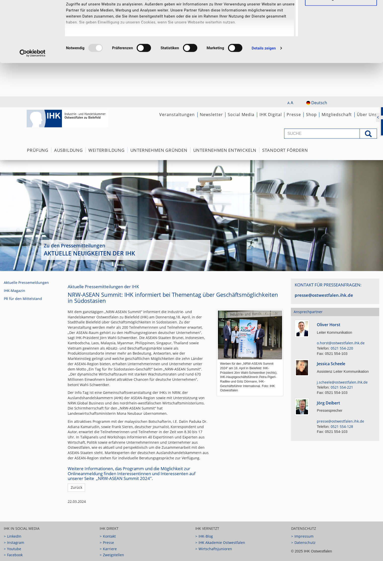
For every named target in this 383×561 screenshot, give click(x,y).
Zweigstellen (113, 554)
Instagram (15, 542)
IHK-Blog (206, 536)
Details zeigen (264, 81)
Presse (294, 114)
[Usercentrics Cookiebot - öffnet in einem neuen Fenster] (33, 86)
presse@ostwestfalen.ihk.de (324, 295)
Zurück (76, 487)
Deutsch (316, 102)
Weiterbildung (106, 150)
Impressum (304, 536)
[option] (191, 215)
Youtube (14, 548)
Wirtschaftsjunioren (215, 548)
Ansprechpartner (308, 311)
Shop (311, 114)
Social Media (241, 114)
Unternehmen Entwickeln (225, 150)
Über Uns (367, 114)
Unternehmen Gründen (158, 150)
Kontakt (109, 536)
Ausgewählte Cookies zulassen (341, 15)
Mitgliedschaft (337, 114)
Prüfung (37, 150)
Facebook (15, 554)
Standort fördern (285, 150)
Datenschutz (305, 542)
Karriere (110, 548)
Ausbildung (68, 150)
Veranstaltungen (177, 114)
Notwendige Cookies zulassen (341, 31)
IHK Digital (270, 114)
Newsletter (211, 114)
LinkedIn (14, 536)
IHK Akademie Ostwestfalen (222, 542)
